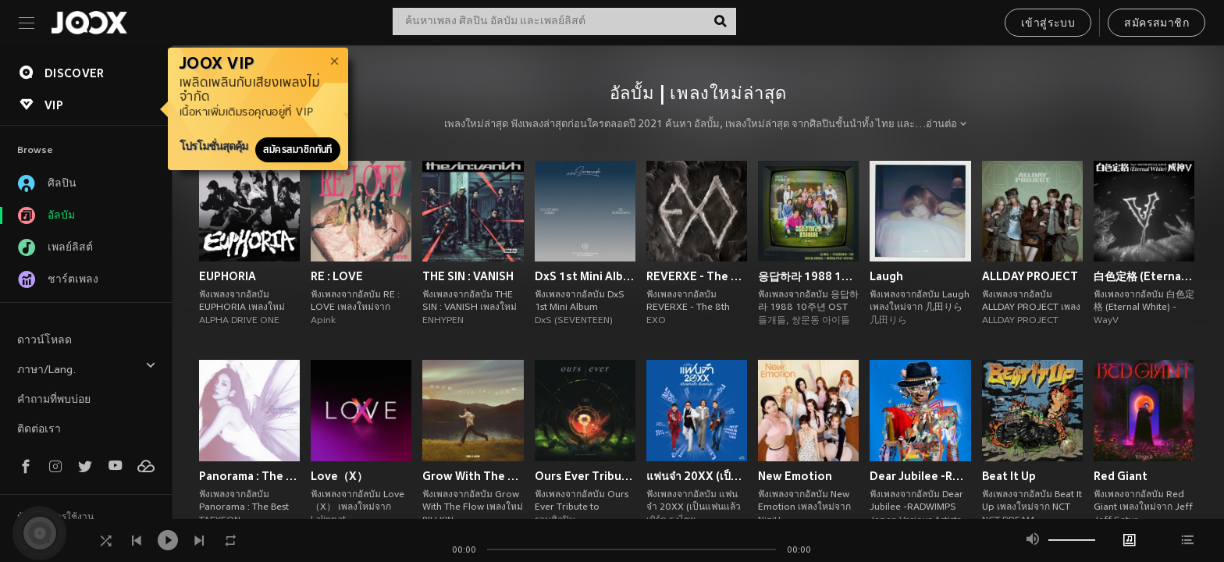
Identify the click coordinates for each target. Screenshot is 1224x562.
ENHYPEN (443, 320)
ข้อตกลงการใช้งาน (55, 517)
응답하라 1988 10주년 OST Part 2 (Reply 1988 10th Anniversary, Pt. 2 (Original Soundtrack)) (808, 276)
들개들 (772, 320)
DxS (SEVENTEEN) (574, 320)
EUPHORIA (227, 276)
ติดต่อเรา (39, 430)
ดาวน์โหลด (44, 341)
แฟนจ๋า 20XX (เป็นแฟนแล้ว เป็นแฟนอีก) (696, 476)
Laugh (886, 276)
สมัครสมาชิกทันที (298, 149)
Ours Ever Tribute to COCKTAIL (585, 476)
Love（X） (339, 476)
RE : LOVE (337, 276)
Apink (323, 320)
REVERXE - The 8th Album (696, 276)
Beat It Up (1009, 476)
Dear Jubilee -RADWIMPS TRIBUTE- (920, 476)
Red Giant (1121, 476)
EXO (656, 320)
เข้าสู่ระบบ (1048, 24)
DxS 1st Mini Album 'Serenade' (585, 276)
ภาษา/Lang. (86, 368)
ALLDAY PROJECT (1030, 276)
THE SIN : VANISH (468, 276)
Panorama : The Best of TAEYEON (249, 476)
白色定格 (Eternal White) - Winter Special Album (1144, 276)
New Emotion (795, 476)
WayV (1106, 320)
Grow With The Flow (472, 476)
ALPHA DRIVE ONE (239, 320)
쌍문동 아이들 (821, 320)
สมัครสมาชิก (1156, 24)
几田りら (888, 320)
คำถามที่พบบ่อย (54, 400)
